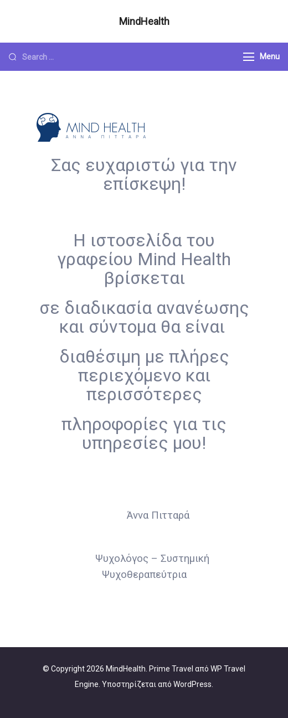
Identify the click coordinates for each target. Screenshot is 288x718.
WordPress (192, 684)
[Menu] (248, 57)
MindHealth (144, 21)
